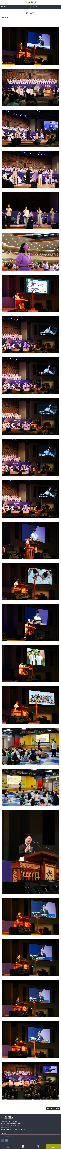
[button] (48, 1108)
